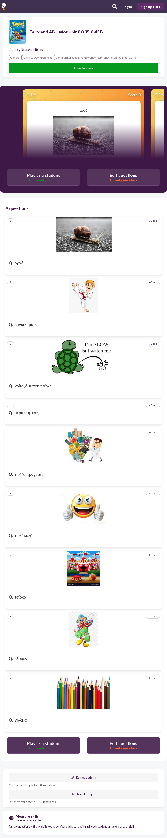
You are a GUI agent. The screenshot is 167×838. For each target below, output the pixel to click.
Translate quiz (83, 794)
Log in (127, 7)
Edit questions (83, 777)
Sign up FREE (151, 7)
